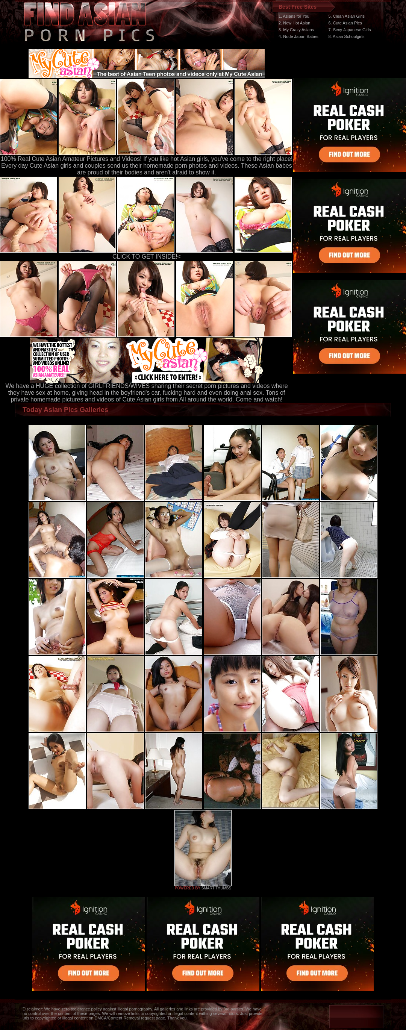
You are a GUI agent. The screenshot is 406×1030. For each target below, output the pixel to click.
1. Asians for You (294, 16)
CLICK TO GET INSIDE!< (146, 256)
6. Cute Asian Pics (345, 23)
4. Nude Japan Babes (298, 36)
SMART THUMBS (216, 888)
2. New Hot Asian (294, 23)
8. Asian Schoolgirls (346, 36)
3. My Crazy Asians (296, 29)
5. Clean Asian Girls (346, 16)
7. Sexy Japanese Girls (349, 29)
